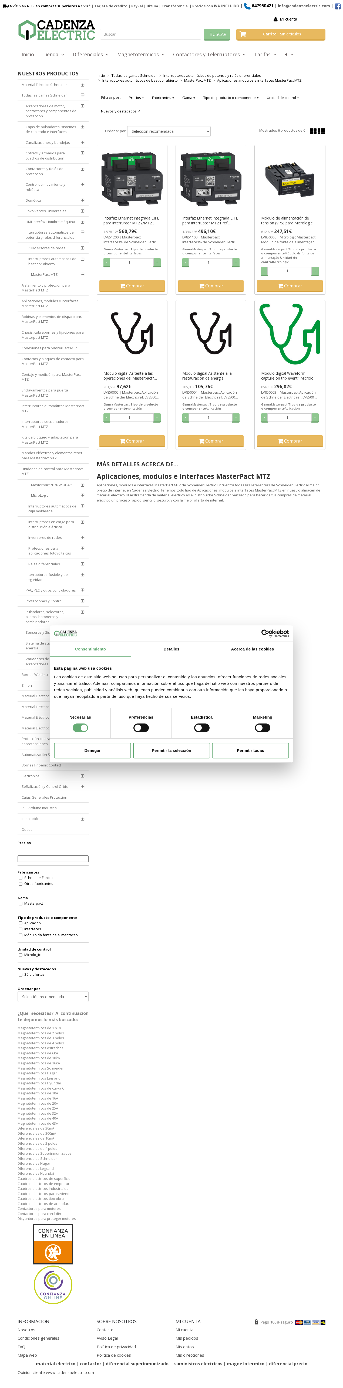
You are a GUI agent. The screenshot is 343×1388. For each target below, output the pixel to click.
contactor (90, 1364)
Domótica (33, 200)
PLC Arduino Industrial (40, 807)
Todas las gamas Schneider (44, 95)
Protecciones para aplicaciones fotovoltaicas (49, 551)
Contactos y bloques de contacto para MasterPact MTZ (53, 361)
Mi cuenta (288, 19)
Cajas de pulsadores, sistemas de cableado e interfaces (51, 129)
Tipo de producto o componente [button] (231, 97)
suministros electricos (198, 1364)
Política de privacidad (116, 1346)
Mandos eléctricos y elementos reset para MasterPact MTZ (52, 455)
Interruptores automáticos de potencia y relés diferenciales (50, 235)
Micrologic (32, 954)
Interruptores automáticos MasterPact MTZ (53, 408)
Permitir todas (250, 750)
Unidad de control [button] (283, 97)
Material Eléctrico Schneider (44, 84)
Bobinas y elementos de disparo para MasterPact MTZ (52, 319)
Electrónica (30, 775)
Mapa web (27, 1355)
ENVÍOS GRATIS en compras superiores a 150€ (45, 6)
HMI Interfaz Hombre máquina (50, 221)
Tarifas (265, 54)
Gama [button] (188, 97)
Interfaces (32, 929)
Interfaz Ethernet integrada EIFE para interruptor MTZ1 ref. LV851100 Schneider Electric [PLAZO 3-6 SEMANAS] (210, 220)
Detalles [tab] (171, 649)
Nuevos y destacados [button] (120, 111)
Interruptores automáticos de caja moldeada (52, 509)
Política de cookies (114, 1355)
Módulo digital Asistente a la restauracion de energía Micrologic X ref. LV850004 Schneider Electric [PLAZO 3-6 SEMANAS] (208, 376)
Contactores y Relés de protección (44, 171)
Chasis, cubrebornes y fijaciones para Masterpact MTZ (53, 335)
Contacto (105, 1329)
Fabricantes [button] (163, 97)
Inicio (28, 54)
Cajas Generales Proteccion (44, 797)
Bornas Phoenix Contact (41, 765)
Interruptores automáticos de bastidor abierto (52, 261)
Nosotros (26, 1329)
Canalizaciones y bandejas (48, 142)
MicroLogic (39, 495)
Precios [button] (136, 97)
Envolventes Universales (46, 210)
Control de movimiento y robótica (45, 187)
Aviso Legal (107, 1338)
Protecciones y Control (44, 601)
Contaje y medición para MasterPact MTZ (51, 377)
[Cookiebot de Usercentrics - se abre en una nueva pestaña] (265, 633)
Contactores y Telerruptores (209, 54)
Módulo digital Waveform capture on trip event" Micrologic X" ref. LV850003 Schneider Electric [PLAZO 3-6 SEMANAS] (289, 376)
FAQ (21, 1346)
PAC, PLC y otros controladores (51, 590)
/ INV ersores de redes (46, 247)
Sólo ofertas (34, 974)
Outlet (27, 829)
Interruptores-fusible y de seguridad (47, 577)
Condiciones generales (38, 1338)
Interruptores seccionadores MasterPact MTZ (45, 424)
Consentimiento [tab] (90, 649)
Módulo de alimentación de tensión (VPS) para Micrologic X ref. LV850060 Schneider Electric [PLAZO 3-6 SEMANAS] (289, 220)
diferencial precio (288, 1364)
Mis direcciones (190, 1355)
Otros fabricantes (38, 883)
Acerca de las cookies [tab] (252, 649)
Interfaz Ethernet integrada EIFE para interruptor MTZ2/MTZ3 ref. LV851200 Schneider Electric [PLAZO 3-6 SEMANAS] (131, 220)
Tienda (53, 54)
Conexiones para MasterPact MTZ (49, 348)
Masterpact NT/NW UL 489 (52, 484)
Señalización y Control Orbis (45, 786)
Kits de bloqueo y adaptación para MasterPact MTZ (50, 440)
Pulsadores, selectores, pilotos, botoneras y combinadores (45, 616)
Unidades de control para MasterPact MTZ (52, 471)
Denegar (92, 750)
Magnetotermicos (141, 54)
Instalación (30, 818)
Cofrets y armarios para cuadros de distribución (45, 156)
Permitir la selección (171, 750)
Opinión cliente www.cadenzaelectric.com (56, 1372)
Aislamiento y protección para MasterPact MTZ (46, 288)
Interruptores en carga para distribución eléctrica (51, 524)
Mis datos (185, 1346)
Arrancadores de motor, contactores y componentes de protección (51, 111)
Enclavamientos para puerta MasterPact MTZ (45, 393)
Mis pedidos (187, 1338)
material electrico (55, 1364)
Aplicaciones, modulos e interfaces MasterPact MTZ (50, 303)
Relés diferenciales (44, 564)
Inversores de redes (45, 537)
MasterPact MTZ (44, 274)
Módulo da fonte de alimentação (51, 934)
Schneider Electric (38, 877)
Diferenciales (91, 54)
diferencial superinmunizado (137, 1364)
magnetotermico (246, 1364)
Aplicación (32, 923)
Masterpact (33, 903)
